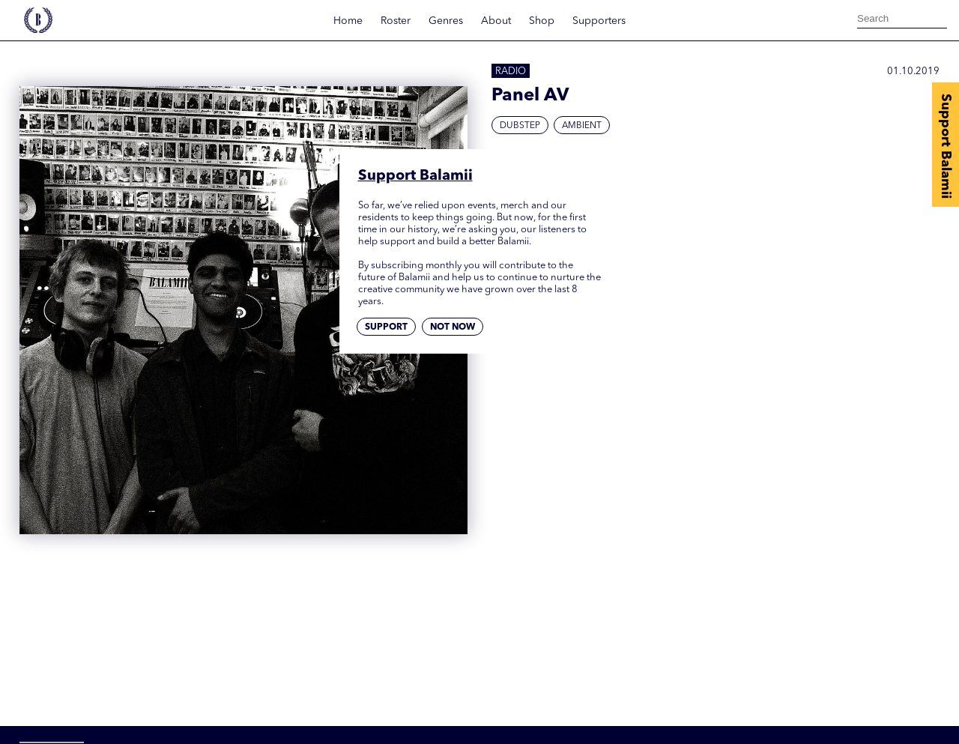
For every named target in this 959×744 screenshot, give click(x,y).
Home (348, 21)
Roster (396, 21)
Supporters (599, 21)
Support (386, 327)
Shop (541, 21)
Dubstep (520, 125)
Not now (452, 327)
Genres (446, 21)
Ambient (582, 125)
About (496, 21)
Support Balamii (945, 146)
